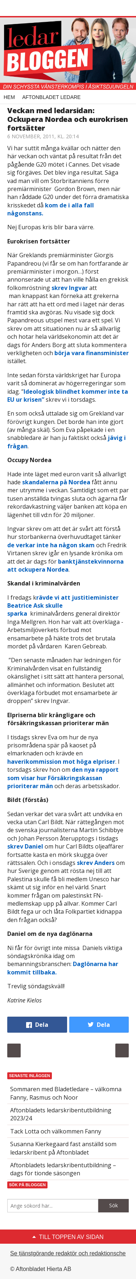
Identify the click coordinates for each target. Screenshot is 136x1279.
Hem (9, 97)
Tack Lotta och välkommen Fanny (55, 1131)
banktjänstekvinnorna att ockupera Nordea (65, 565)
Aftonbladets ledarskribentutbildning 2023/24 (60, 1114)
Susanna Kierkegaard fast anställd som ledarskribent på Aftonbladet (63, 1148)
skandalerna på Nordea (56, 482)
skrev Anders (96, 863)
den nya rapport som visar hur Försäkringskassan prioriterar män (63, 778)
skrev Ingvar (69, 288)
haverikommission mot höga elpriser (61, 762)
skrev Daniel (26, 846)
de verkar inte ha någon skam (51, 545)
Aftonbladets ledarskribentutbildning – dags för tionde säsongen (63, 1169)
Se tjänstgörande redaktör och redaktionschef (68, 1253)
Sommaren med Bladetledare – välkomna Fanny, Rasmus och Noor (65, 1093)
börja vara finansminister (91, 353)
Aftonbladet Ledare (51, 97)
